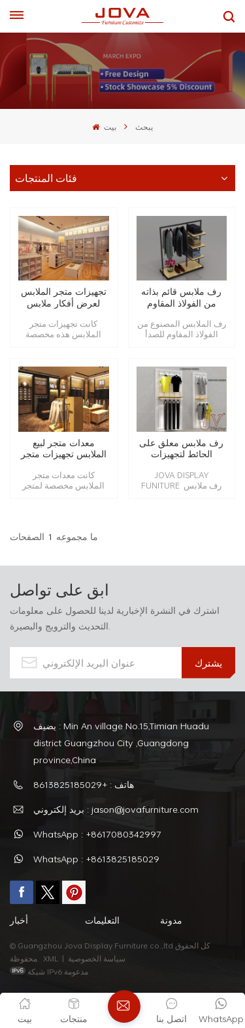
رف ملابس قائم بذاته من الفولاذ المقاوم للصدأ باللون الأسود (181, 297)
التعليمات (102, 920)
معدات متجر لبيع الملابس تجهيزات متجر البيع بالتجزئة (63, 448)
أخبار (19, 920)
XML (50, 958)
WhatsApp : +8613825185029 (96, 859)
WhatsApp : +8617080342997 (97, 834)
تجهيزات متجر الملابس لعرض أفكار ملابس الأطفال (63, 297)
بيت (104, 126)
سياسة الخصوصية (97, 958)
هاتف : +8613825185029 (83, 784)
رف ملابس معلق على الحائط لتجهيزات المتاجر (181, 448)
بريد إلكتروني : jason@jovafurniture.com (116, 809)
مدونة (171, 920)
